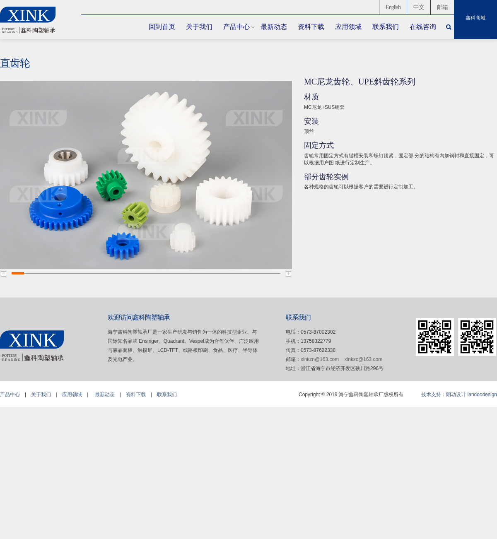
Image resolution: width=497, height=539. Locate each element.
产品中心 (236, 26)
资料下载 (311, 26)
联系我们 (385, 26)
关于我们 (199, 26)
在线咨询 (423, 26)
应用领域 (348, 26)
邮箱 (442, 7)
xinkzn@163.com (320, 359)
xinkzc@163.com (364, 359)
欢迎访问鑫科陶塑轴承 (139, 317)
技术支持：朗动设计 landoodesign (459, 394)
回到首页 (162, 26)
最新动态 (274, 26)
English (393, 7)
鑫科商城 (475, 18)
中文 (418, 7)
